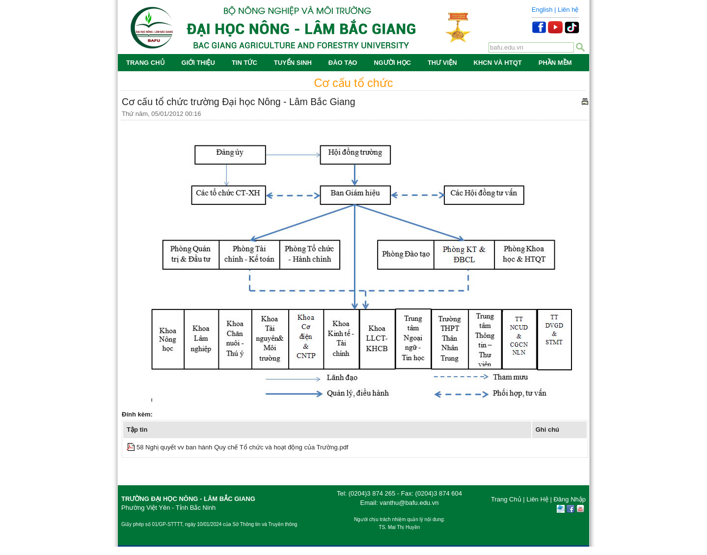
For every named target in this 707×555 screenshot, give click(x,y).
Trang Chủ (506, 499)
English (542, 9)
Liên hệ (568, 9)
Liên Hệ (537, 499)
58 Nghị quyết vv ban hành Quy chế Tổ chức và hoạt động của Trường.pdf (242, 447)
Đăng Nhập (569, 499)
